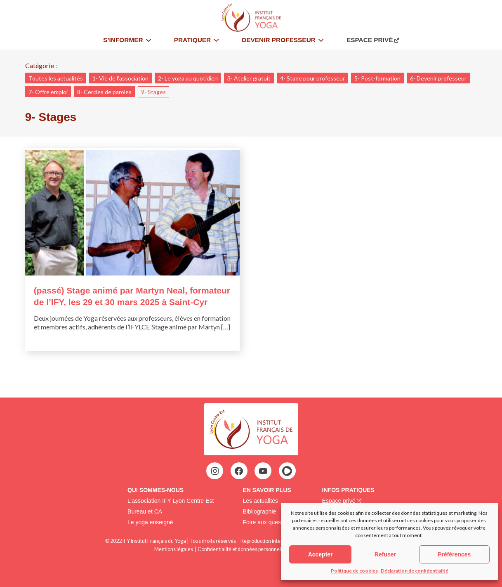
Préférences (454, 554)
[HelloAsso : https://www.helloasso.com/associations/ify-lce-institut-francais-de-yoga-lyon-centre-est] (287, 471)
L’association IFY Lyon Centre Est (170, 500)
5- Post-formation (377, 78)
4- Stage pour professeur (312, 78)
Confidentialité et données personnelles (243, 549)
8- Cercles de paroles (104, 91)
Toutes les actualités (55, 78)
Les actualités (260, 500)
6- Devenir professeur (438, 78)
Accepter (320, 554)
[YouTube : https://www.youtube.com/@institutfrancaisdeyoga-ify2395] (263, 471)
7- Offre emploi (48, 91)
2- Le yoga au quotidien (188, 78)
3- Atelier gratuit (249, 78)
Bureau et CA (144, 511)
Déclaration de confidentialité (414, 571)
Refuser (385, 554)
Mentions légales (173, 549)
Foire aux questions (268, 522)
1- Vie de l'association (120, 78)
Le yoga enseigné (150, 522)
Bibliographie (259, 511)
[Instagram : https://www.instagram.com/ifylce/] (215, 471)
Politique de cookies (354, 571)
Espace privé (339, 500)
